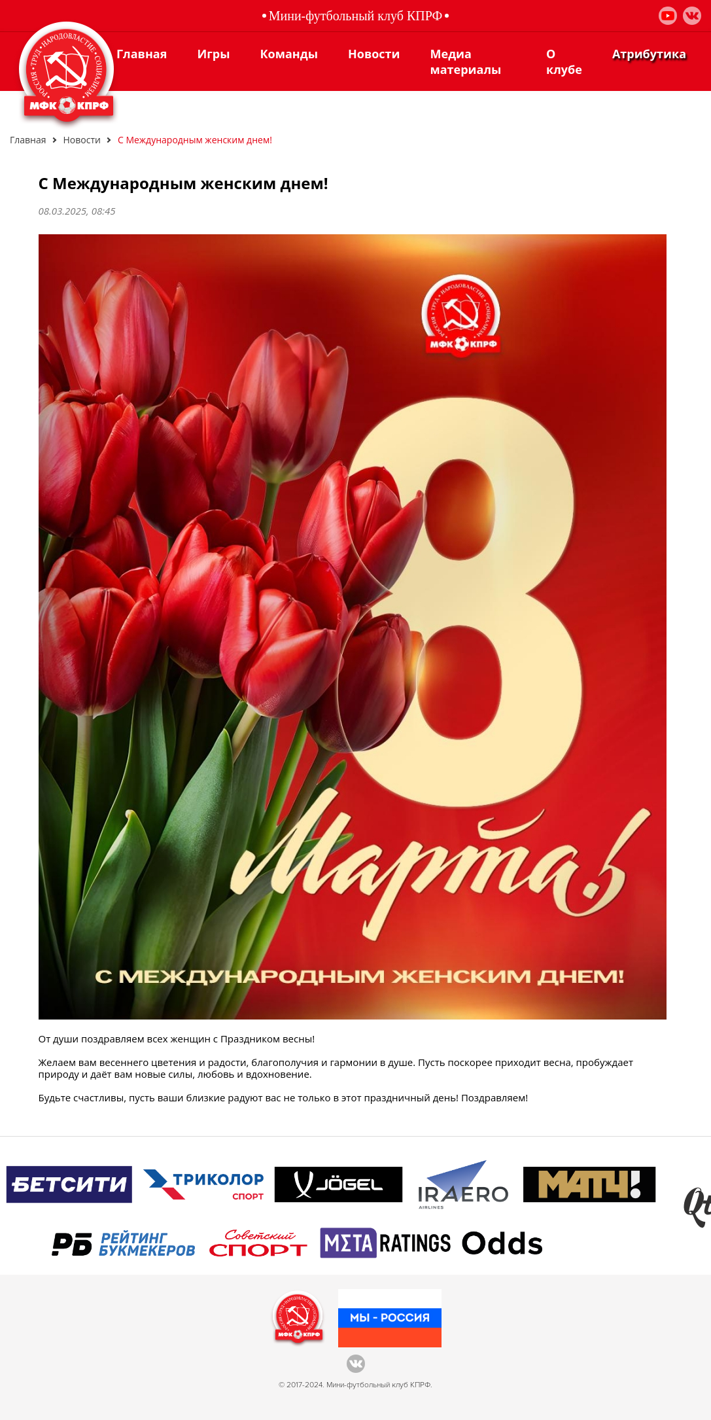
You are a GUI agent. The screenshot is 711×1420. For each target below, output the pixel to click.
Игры (213, 54)
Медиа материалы (466, 61)
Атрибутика (649, 54)
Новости (374, 54)
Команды (289, 54)
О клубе (564, 61)
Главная (141, 54)
